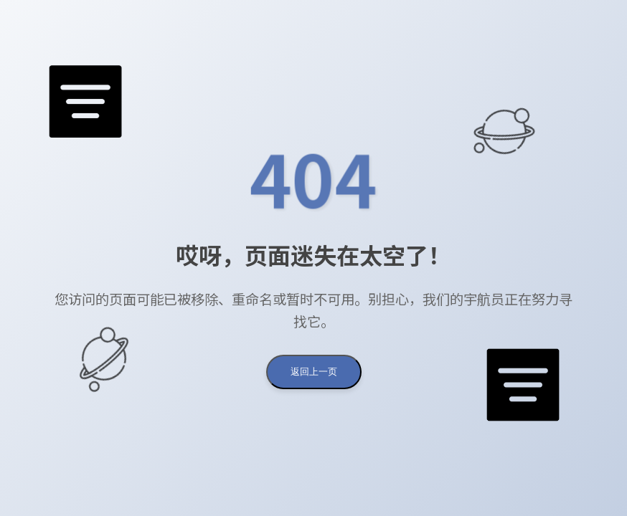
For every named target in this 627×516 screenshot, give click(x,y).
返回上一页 (314, 371)
